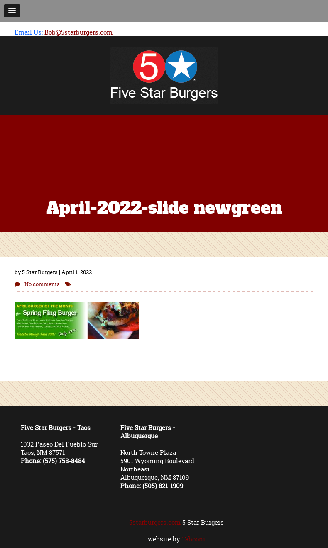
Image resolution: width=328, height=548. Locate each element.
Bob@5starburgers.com (78, 32)
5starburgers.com (155, 522)
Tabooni (193, 539)
